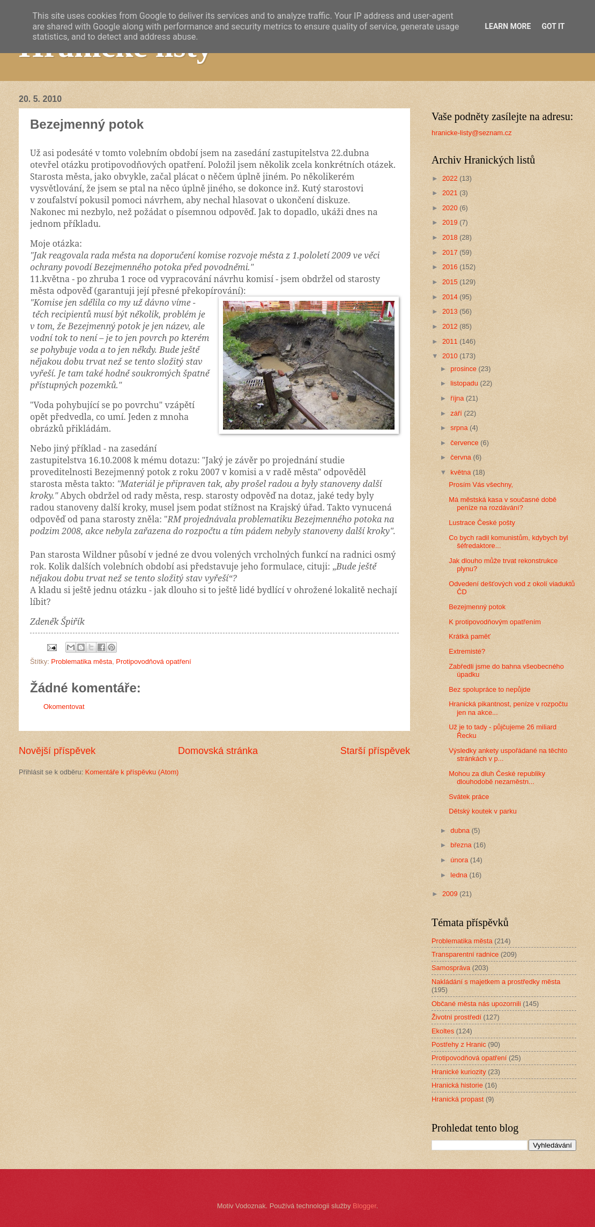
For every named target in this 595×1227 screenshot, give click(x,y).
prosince (464, 369)
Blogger (364, 1206)
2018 (450, 237)
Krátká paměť (469, 636)
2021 (450, 193)
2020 (450, 208)
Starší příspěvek (375, 750)
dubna (460, 830)
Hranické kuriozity (459, 1072)
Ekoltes (443, 1031)
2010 (450, 356)
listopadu (465, 383)
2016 (450, 267)
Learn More (508, 26)
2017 (450, 252)
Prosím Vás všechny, (481, 485)
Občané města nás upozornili (476, 1004)
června (461, 457)
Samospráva (451, 968)
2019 (450, 222)
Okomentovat (64, 707)
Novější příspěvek (57, 750)
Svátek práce (469, 797)
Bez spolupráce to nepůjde (489, 689)
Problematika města (81, 661)
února (460, 860)
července (465, 443)
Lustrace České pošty (482, 523)
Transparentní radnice (465, 954)
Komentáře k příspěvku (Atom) (132, 772)
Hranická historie (457, 1085)
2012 (450, 326)
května (461, 472)
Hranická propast (458, 1099)
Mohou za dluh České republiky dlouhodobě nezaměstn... (497, 778)
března (461, 845)
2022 (450, 178)
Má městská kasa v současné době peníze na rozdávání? (502, 504)
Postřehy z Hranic (459, 1044)
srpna (460, 428)
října (458, 398)
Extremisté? (467, 651)
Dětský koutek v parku (483, 811)
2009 (450, 894)
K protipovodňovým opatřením (495, 622)
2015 (450, 282)
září (457, 413)
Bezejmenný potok (477, 607)
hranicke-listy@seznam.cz (472, 133)
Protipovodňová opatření (153, 661)
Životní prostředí (456, 1017)
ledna (459, 875)
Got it (552, 26)
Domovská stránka (218, 750)
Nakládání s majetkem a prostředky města (496, 982)
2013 (450, 311)
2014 (450, 297)
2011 (450, 341)
